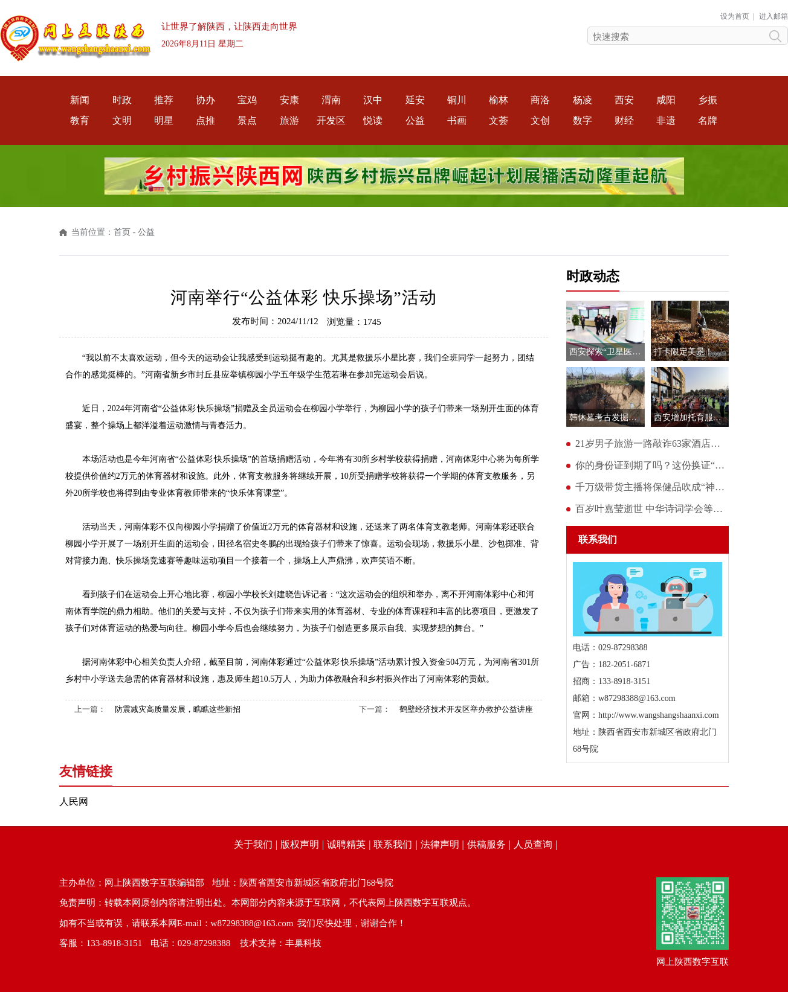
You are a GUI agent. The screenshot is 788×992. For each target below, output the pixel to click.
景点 (247, 120)
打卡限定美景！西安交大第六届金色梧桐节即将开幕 (691, 351)
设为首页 (734, 16)
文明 (122, 120)
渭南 (331, 100)
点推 (205, 120)
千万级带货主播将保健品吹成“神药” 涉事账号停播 (652, 487)
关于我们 (253, 844)
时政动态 (592, 276)
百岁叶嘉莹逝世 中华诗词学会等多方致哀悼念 (652, 509)
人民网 (73, 801)
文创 (540, 120)
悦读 (373, 120)
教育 (79, 120)
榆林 (498, 100)
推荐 (163, 100)
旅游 (289, 120)
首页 (122, 232)
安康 (289, 100)
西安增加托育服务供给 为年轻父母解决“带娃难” (691, 417)
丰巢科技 (303, 943)
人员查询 (533, 844)
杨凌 (582, 100)
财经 (624, 120)
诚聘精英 (346, 844)
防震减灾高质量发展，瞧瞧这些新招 (178, 709)
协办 (205, 100)
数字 (582, 120)
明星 (163, 120)
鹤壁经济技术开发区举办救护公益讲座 (466, 709)
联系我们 (392, 844)
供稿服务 (486, 844)
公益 (415, 120)
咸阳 (666, 100)
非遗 (666, 120)
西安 (624, 100)
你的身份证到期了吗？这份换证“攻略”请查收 (652, 465)
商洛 (540, 100)
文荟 (498, 120)
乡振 (707, 100)
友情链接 (85, 771)
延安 (415, 100)
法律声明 (440, 844)
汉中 (373, 100)
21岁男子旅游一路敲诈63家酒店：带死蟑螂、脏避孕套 (652, 443)
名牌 (707, 120)
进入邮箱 (773, 16)
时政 (122, 100)
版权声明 (299, 844)
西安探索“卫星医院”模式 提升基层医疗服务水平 (607, 351)
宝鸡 (247, 100)
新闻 (79, 100)
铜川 (457, 100)
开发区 (331, 120)
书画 (457, 120)
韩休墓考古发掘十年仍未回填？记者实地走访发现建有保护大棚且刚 (607, 417)
